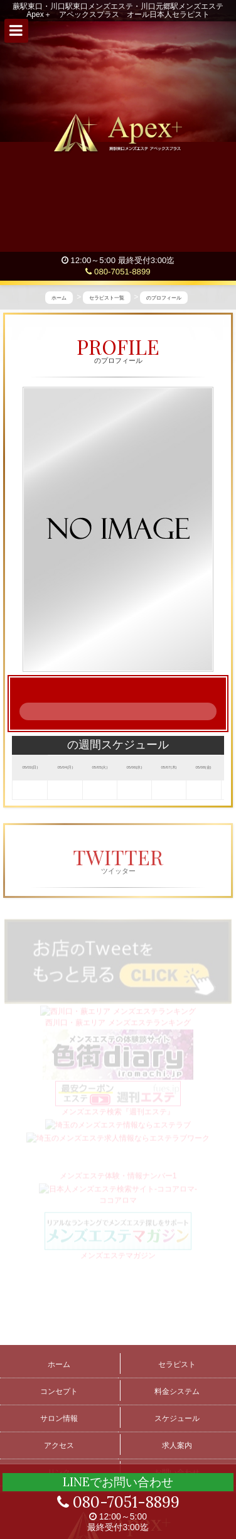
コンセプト (59, 1391)
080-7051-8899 (117, 271)
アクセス (59, 1445)
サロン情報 (59, 1418)
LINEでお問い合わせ (118, 1481)
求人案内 (177, 1445)
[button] (16, 31)
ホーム (59, 1364)
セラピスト (177, 1364)
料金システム (177, 1391)
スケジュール (177, 1418)
